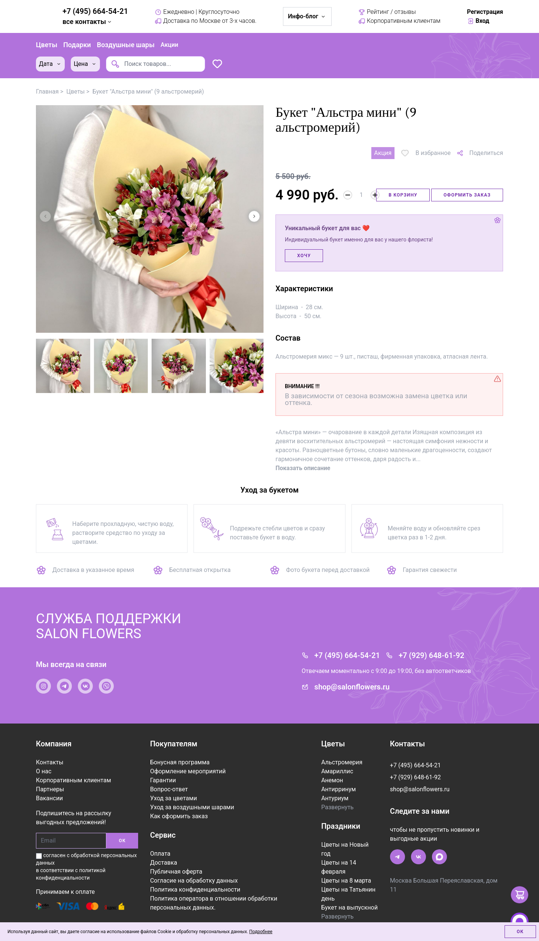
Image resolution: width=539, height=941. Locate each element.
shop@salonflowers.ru (352, 679)
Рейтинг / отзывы (387, 12)
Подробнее (260, 931)
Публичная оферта (176, 864)
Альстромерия (341, 755)
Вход (478, 21)
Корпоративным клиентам (399, 21)
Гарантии (163, 773)
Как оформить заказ (179, 809)
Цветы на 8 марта (346, 873)
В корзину (403, 188)
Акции (169, 41)
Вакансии (49, 791)
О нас (43, 764)
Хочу (304, 248)
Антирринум (338, 782)
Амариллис (337, 764)
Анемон (332, 773)
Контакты (49, 755)
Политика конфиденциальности (195, 882)
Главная (47, 84)
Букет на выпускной (349, 900)
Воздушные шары (126, 41)
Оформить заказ (467, 188)
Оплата (160, 846)
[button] (254, 209)
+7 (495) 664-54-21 (95, 11)
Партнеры (50, 782)
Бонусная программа (180, 755)
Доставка (163, 855)
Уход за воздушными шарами (192, 800)
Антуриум (334, 791)
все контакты (88, 21)
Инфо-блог (307, 16)
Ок (520, 931)
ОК (122, 833)
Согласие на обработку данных (194, 873)
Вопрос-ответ (169, 782)
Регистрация (485, 11)
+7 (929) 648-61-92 (431, 648)
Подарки (77, 41)
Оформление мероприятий (188, 764)
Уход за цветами (173, 791)
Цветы (46, 41)
